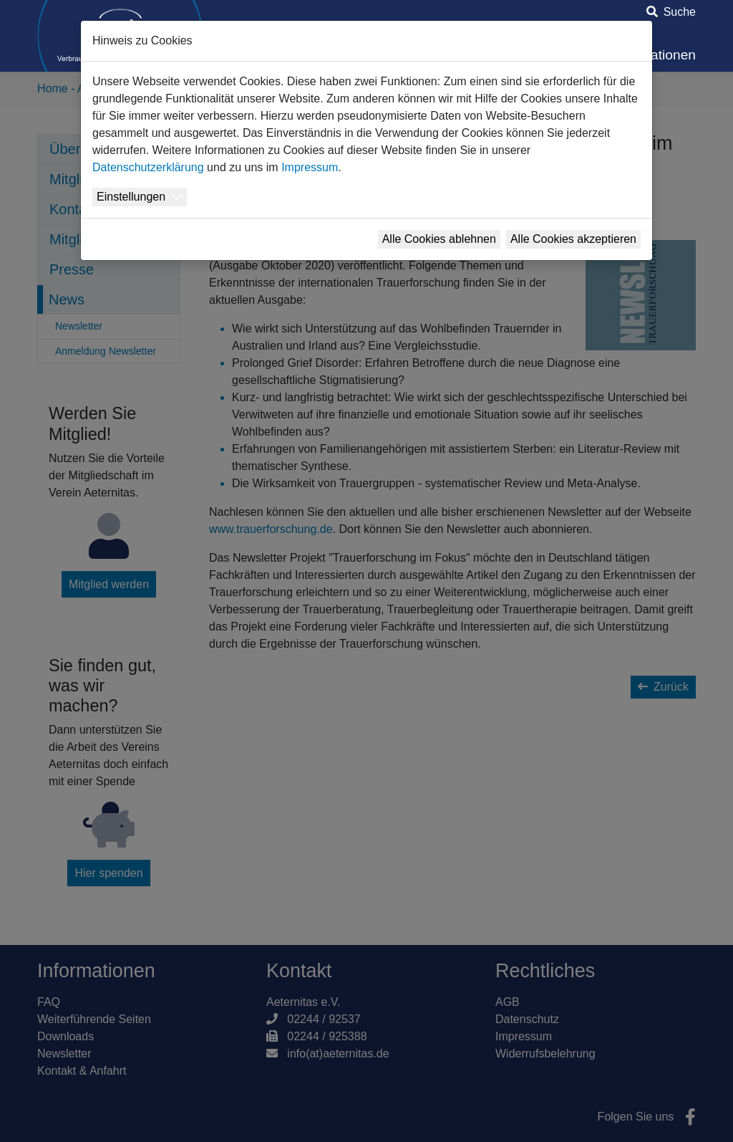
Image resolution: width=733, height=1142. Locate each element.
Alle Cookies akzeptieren (573, 239)
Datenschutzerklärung (148, 167)
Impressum (309, 167)
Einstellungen (131, 197)
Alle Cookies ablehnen (439, 239)
